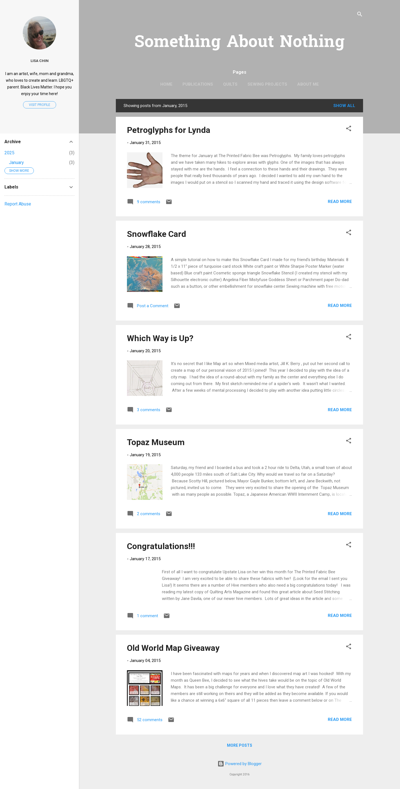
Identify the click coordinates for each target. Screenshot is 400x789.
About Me (308, 84)
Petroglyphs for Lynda (168, 130)
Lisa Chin (40, 60)
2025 (9, 152)
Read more (340, 201)
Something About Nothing (239, 43)
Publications (197, 84)
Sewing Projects (267, 84)
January (16, 162)
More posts (239, 745)
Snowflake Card (156, 234)
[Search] (359, 15)
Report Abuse (17, 204)
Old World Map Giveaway (173, 648)
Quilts (230, 84)
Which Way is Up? (160, 338)
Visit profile (39, 105)
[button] (348, 129)
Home (166, 84)
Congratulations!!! (161, 546)
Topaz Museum (156, 442)
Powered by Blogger (240, 763)
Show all (344, 105)
